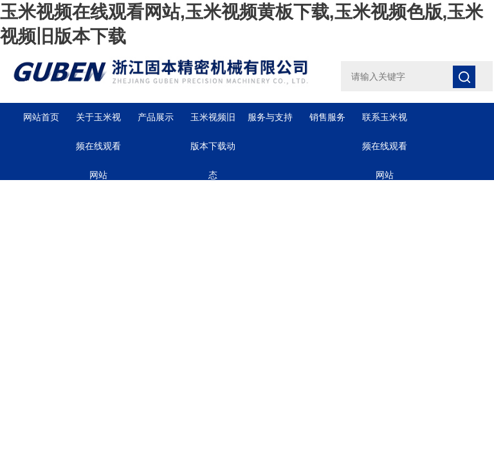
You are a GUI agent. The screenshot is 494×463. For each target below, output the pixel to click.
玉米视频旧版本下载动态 (212, 122)
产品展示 (156, 117)
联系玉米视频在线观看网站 (384, 122)
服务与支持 (270, 117)
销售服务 (327, 117)
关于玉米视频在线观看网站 (98, 122)
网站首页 (41, 117)
